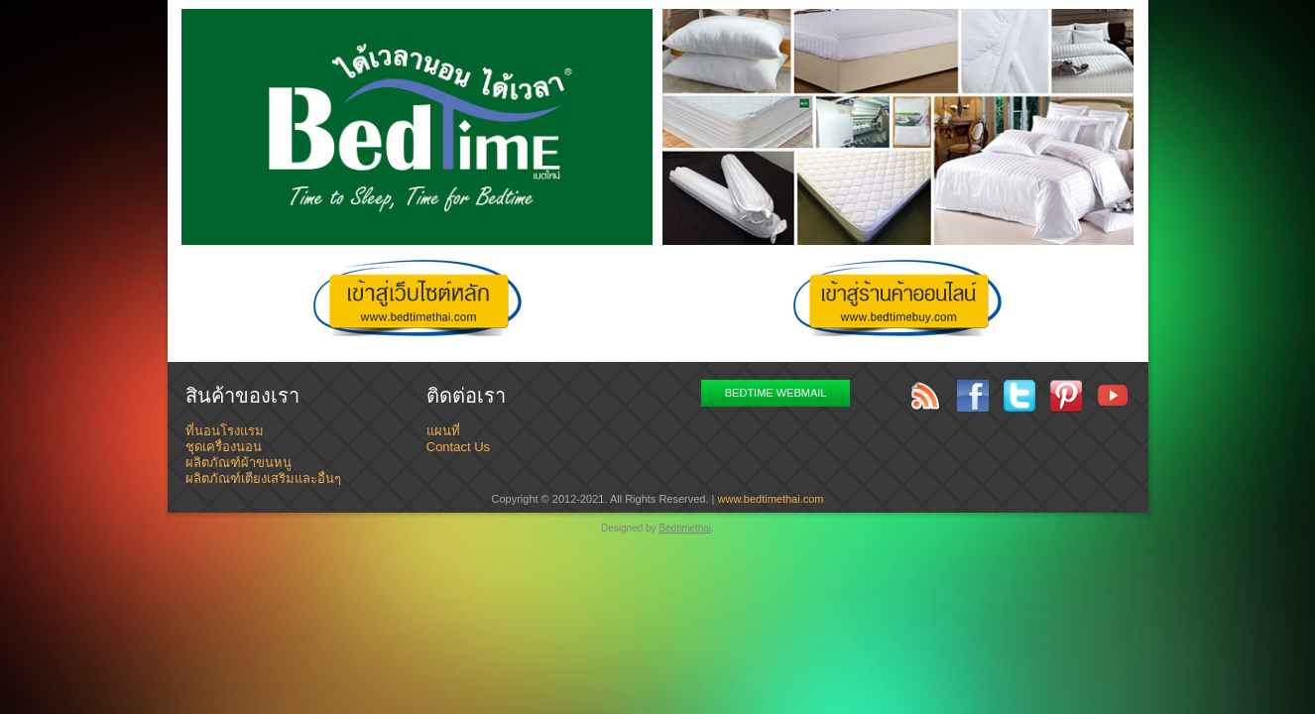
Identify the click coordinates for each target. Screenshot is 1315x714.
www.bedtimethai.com (771, 499)
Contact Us (458, 446)
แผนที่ (443, 430)
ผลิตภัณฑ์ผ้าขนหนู (238, 462)
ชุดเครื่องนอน (223, 446)
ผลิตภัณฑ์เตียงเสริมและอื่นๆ (263, 478)
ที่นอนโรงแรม (224, 430)
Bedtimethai (684, 528)
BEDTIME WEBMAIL (776, 393)
